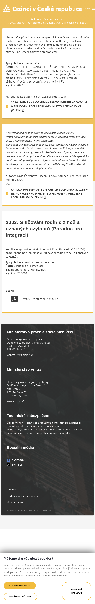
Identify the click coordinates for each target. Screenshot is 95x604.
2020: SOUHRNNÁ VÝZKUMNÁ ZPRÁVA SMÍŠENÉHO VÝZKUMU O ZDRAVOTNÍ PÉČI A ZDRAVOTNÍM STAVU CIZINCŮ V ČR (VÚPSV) (50, 106)
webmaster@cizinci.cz (20, 354)
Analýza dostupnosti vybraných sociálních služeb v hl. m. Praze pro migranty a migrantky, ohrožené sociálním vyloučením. (49, 193)
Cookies (11, 489)
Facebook (16, 460)
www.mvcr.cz (14, 401)
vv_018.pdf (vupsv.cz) (51, 96)
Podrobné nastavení (76, 591)
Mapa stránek (15, 502)
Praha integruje (42, 140)
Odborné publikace (53, 19)
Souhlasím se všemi (20, 585)
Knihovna (36, 19)
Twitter (14, 464)
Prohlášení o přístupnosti (22, 496)
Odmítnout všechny (20, 596)
